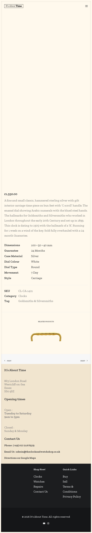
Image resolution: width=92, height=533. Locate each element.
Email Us (9, 451)
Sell (65, 481)
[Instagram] (48, 523)
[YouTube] (44, 523)
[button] (86, 6)
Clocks (22, 296)
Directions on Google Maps (20, 457)
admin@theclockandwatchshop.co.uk (38, 451)
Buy (65, 476)
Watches (39, 481)
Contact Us (41, 491)
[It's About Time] (13, 6)
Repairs (38, 486)
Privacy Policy (72, 496)
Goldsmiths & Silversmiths (35, 301)
